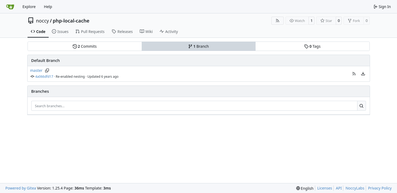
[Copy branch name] (47, 70)
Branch (198, 46)
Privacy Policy (380, 188)
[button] (354, 74)
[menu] (363, 74)
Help (48, 6)
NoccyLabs (354, 188)
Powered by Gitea (20, 188)
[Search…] (361, 106)
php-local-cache (71, 20)
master (36, 70)
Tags (312, 46)
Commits (85, 46)
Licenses (324, 188)
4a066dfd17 (44, 76)
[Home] (10, 7)
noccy (42, 20)
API (339, 188)
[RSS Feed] (277, 21)
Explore (29, 6)
